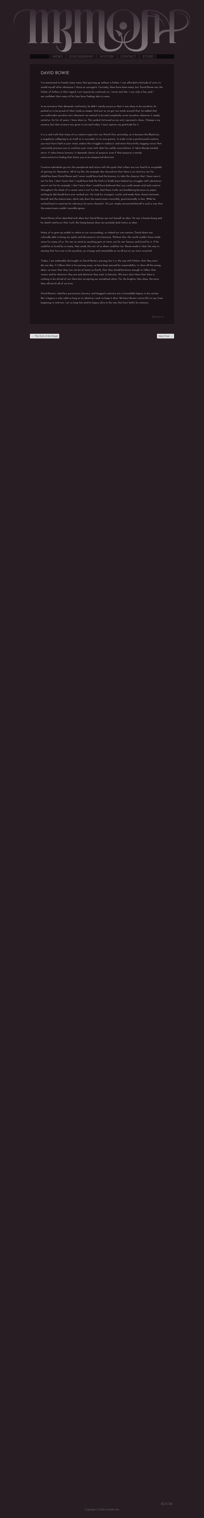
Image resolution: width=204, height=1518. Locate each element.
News (58, 57)
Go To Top (166, 1503)
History (107, 57)
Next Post (165, 336)
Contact (128, 57)
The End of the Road (44, 336)
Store (148, 57)
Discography (81, 57)
